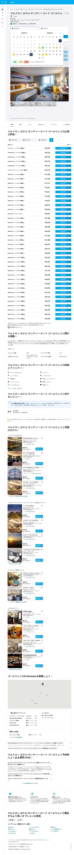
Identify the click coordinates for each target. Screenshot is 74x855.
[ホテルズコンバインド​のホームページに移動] (9, 2)
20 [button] (17, 52)
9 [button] (27, 45)
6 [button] (17, 45)
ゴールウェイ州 (27, 9)
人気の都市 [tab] (19, 820)
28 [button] (20, 55)
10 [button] (31, 45)
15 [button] (24, 48)
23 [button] (27, 52)
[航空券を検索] (2, 6)
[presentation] (34, 118)
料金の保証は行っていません (43, 839)
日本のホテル (11, 829)
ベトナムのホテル (54, 831)
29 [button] (24, 55)
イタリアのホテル (12, 833)
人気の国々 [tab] (11, 820)
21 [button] (20, 52)
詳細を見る (39, 449)
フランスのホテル (12, 831)
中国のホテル (53, 827)
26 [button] (13, 55)
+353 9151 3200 (14, 21)
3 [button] (42, 45)
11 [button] (34, 45)
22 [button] (24, 52)
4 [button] (34, 41)
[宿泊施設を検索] (2, 9)
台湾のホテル (11, 827)
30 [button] (27, 55)
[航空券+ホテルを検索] (2, 15)
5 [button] (13, 45)
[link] (18, 496)
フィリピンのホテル (33, 831)
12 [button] (13, 48)
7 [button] (20, 45)
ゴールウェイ (37, 9)
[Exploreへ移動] (2, 18)
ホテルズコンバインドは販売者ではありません (40, 844)
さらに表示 (10, 345)
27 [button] (17, 55)
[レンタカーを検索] (2, 12)
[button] (2, 2)
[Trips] (2, 22)
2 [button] (27, 41)
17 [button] (31, 48)
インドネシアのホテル (34, 827)
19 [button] (13, 52)
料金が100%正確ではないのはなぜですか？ (40, 849)
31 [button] (31, 55)
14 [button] (20, 48)
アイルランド (17, 9)
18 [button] (34, 48)
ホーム (11, 9)
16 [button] (27, 48)
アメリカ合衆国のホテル (55, 829)
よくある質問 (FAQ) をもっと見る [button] (30, 783)
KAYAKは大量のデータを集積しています (40, 847)
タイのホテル (32, 833)
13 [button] (17, 48)
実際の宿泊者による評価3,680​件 (27, 23)
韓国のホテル (32, 829)
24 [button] (31, 52)
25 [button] (34, 52)
